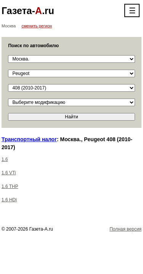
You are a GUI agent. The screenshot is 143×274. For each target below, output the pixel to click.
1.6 (5, 159)
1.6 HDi (9, 199)
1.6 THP (10, 186)
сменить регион (37, 26)
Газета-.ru (28, 10)
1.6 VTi (9, 172)
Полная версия (125, 229)
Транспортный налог (29, 139)
